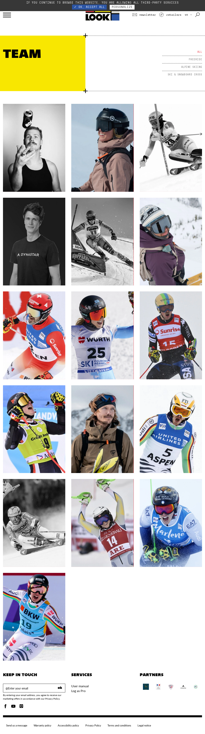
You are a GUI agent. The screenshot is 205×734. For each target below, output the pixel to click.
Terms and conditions (119, 725)
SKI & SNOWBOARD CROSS (185, 74)
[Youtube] (13, 707)
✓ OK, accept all (89, 7)
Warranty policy (42, 725)
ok (60, 688)
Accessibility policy (68, 725)
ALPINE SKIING (191, 67)
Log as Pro (78, 691)
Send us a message (16, 725)
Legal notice (144, 725)
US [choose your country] (188, 14)
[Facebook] (5, 707)
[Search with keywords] (197, 15)
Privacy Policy (93, 725)
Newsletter (144, 15)
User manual (80, 686)
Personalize (122, 7)
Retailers (170, 15)
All (199, 52)
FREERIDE (195, 59)
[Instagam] (21, 707)
